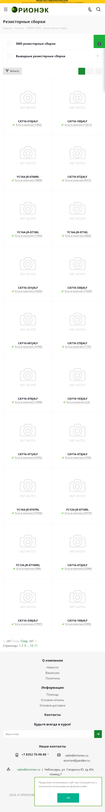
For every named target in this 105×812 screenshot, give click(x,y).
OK (68, 797)
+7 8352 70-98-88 (34, 754)
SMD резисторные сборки (36, 44)
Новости (53, 667)
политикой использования (54, 786)
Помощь (53, 694)
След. (24, 641)
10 (31, 646)
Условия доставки (53, 705)
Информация (52, 687)
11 (36, 646)
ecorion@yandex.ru (77, 760)
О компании (52, 660)
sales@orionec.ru (76, 755)
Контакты (52, 715)
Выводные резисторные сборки (40, 56)
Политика (53, 678)
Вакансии (52, 673)
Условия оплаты (52, 700)
